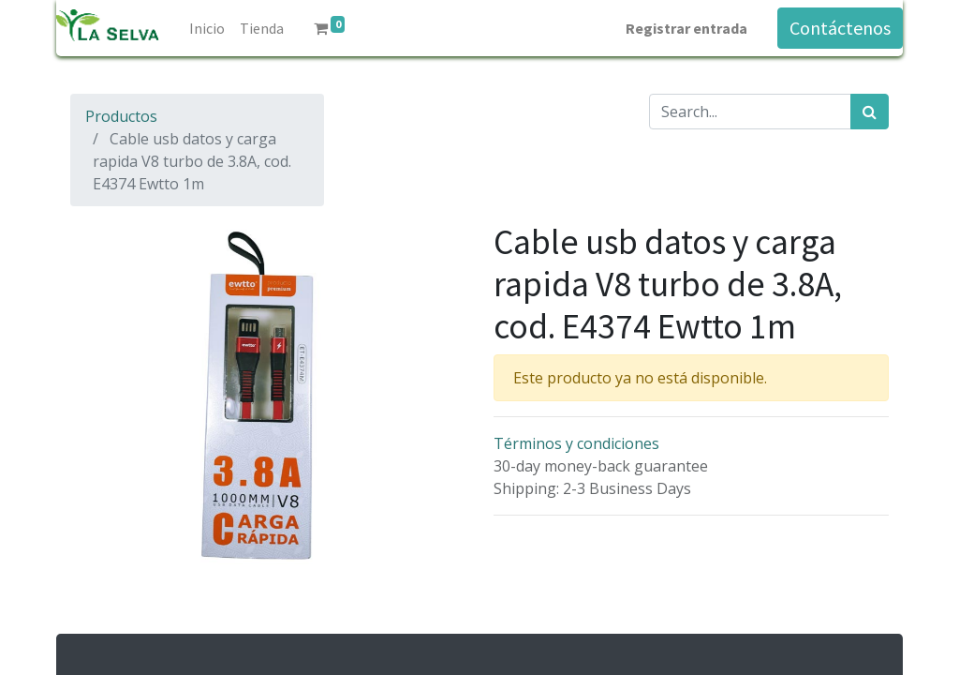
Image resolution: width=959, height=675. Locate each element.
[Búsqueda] (869, 111)
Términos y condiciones (576, 443)
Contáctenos (840, 27)
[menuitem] (207, 28)
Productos (121, 116)
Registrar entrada (686, 28)
